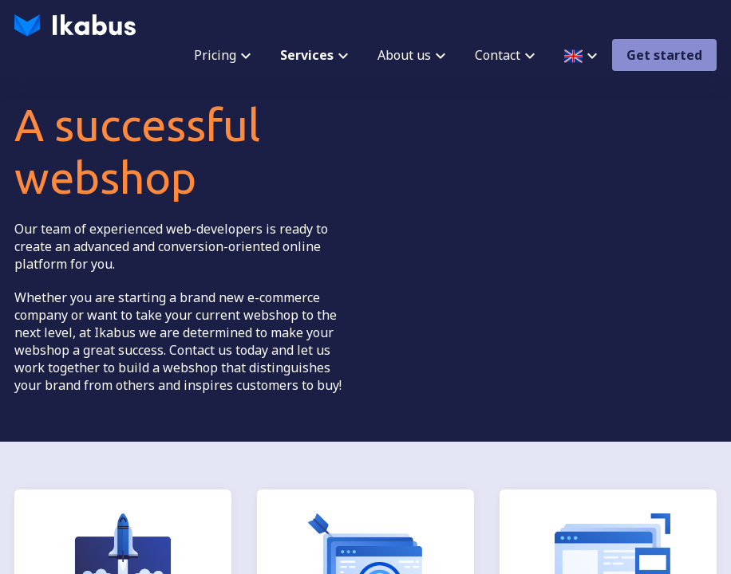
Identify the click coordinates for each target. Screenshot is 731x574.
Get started (664, 55)
